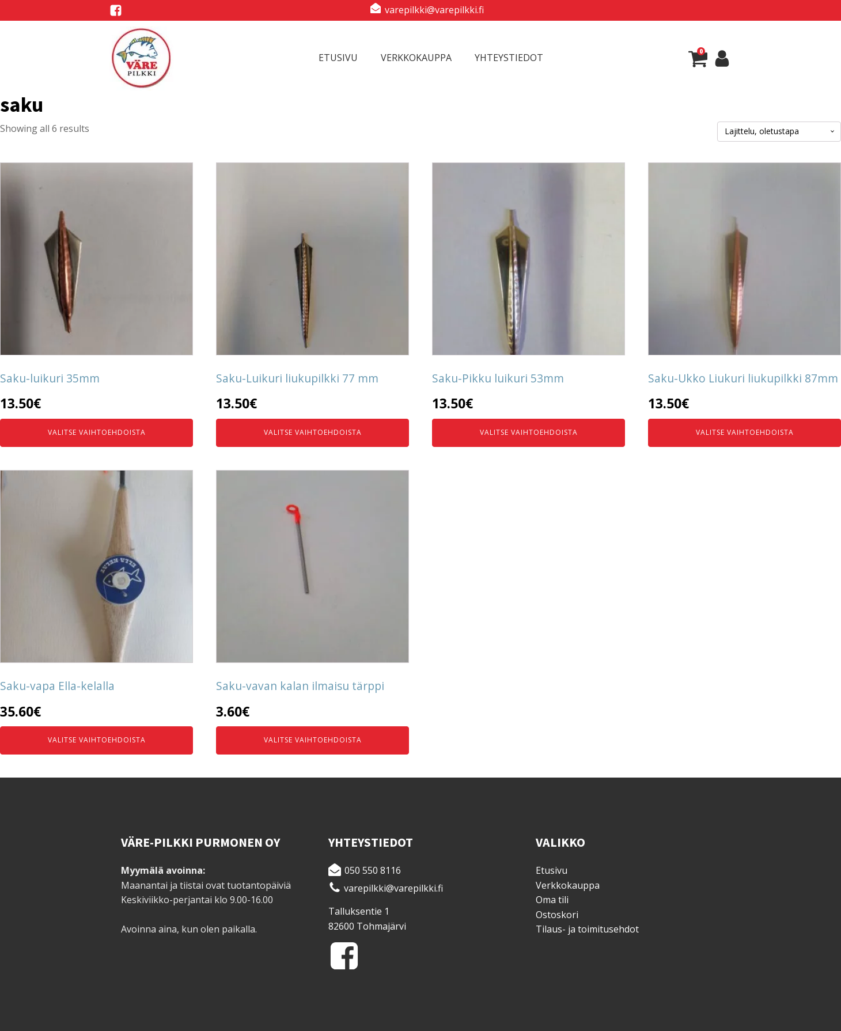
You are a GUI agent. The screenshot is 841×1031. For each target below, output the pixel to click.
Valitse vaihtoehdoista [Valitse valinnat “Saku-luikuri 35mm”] (97, 432)
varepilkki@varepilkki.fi (434, 9)
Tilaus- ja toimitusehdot (587, 929)
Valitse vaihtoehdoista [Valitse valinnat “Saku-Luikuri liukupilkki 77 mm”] (313, 432)
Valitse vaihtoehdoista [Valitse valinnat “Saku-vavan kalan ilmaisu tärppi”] (313, 740)
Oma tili (552, 899)
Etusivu (338, 57)
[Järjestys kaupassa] (779, 132)
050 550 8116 (372, 870)
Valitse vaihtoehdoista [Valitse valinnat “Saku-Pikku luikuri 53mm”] (529, 432)
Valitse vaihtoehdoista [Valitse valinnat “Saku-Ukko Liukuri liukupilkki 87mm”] (745, 432)
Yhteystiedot (509, 57)
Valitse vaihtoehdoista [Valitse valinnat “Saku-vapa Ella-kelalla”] (97, 740)
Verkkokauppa (416, 57)
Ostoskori (557, 914)
